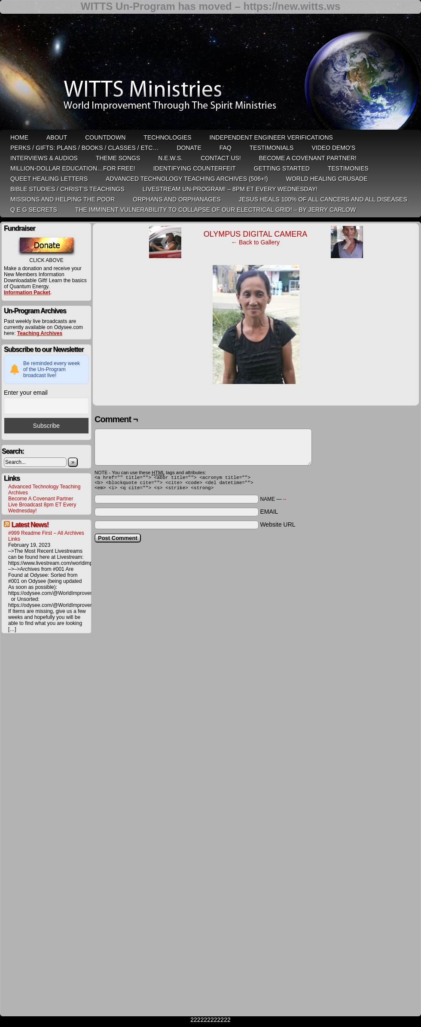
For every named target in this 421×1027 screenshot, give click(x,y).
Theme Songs (118, 158)
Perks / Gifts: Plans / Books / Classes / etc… (84, 147)
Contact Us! (221, 158)
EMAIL (269, 515)
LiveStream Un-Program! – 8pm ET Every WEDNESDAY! (230, 189)
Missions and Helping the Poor (62, 199)
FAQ (226, 147)
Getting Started (282, 168)
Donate (189, 147)
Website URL (277, 528)
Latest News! (30, 524)
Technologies (167, 137)
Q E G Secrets (33, 209)
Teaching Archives (39, 333)
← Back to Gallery (255, 242)
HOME (19, 137)
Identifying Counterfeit (194, 168)
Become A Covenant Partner (40, 499)
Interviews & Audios (44, 158)
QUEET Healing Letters (49, 178)
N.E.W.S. (170, 158)
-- (285, 503)
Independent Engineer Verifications (271, 137)
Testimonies (348, 168)
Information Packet (27, 293)
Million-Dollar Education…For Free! (72, 168)
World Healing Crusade (327, 178)
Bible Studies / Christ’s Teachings (67, 189)
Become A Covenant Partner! (308, 158)
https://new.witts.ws (291, 6)
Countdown (105, 137)
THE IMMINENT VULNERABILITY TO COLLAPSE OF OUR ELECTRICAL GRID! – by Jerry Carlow (215, 209)
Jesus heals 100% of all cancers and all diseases (323, 199)
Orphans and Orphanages (177, 199)
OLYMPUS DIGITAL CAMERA (256, 234)
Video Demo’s (333, 147)
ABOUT (56, 137)
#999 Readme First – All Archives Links (46, 536)
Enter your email (26, 392)
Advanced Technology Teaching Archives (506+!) (187, 178)
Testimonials (272, 147)
